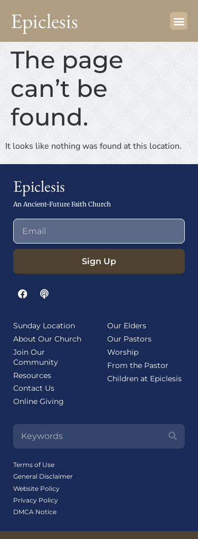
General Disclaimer (43, 476)
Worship (122, 352)
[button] (178, 21)
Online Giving (38, 401)
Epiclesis (44, 20)
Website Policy (36, 488)
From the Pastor (137, 365)
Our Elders (126, 325)
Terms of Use (33, 465)
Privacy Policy (35, 500)
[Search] (173, 436)
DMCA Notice (34, 512)
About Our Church (47, 339)
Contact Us (33, 388)
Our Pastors (129, 339)
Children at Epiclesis (144, 378)
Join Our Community (35, 357)
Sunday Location (44, 325)
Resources (32, 375)
